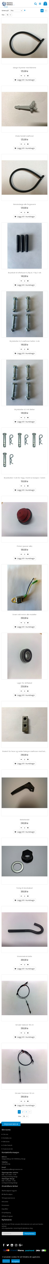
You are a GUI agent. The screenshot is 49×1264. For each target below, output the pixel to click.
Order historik (7, 1145)
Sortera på (5, 11)
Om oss (5, 1134)
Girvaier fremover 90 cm (24, 1093)
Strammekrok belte (24, 956)
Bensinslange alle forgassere (24, 204)
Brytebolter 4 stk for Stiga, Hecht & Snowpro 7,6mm (24, 478)
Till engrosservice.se (8, 1198)
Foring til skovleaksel (24, 888)
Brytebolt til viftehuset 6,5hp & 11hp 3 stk (24, 272)
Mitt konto (6, 1142)
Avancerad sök (8, 1149)
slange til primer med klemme (24, 67)
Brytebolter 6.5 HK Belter (24, 409)
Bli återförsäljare (7, 1194)
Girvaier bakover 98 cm (24, 1025)
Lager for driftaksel (24, 683)
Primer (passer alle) (24, 546)
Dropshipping (6, 1213)
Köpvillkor (5, 1209)
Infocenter (5, 1202)
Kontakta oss (7, 1138)
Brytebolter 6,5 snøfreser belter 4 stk (25, 341)
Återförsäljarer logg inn (9, 1191)
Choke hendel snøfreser (24, 136)
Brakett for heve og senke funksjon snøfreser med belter (24, 751)
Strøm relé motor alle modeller (24, 614)
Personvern (5, 1205)
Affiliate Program (7, 1216)
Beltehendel (24, 819)
